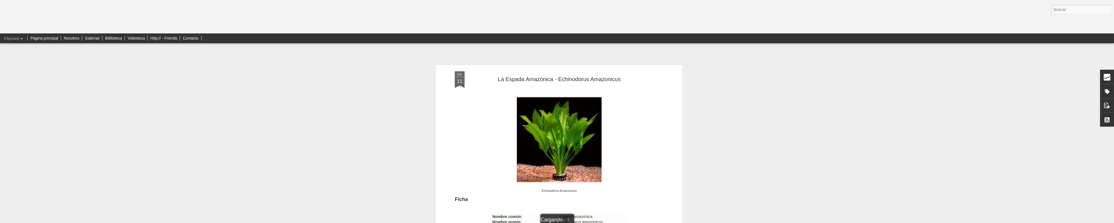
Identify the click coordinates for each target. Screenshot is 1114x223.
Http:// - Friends (163, 38)
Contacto (190, 38)
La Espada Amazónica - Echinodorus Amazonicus (559, 79)
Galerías (92, 38)
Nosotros (71, 38)
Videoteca (136, 38)
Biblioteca (113, 38)
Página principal (44, 38)
